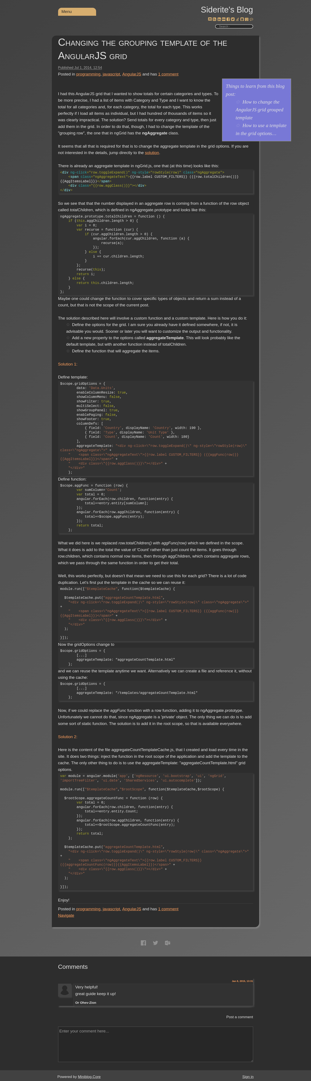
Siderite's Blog (227, 9)
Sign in (248, 1077)
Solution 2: (68, 736)
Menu (67, 11)
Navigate (66, 915)
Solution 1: (68, 364)
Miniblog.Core (89, 1077)
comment (168, 74)
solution (152, 152)
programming (88, 74)
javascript (111, 74)
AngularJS (131, 74)
